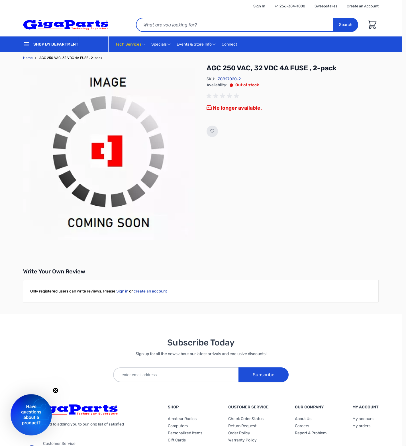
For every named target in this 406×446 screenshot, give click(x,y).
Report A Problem (311, 433)
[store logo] (66, 25)
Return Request (242, 426)
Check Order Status (246, 418)
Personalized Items (185, 433)
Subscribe (263, 374)
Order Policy (239, 433)
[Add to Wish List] (212, 131)
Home (28, 58)
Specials (159, 44)
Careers (302, 426)
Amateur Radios (182, 418)
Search (345, 24)
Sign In (259, 6)
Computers (178, 426)
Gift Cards (177, 440)
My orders (361, 426)
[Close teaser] (55, 390)
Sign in (122, 291)
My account (363, 418)
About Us (303, 418)
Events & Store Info (194, 44)
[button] (31, 414)
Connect (230, 44)
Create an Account (363, 6)
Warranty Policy (242, 440)
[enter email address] (175, 374)
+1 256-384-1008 (290, 6)
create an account (150, 291)
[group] (224, 96)
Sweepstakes (326, 6)
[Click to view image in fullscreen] (109, 154)
